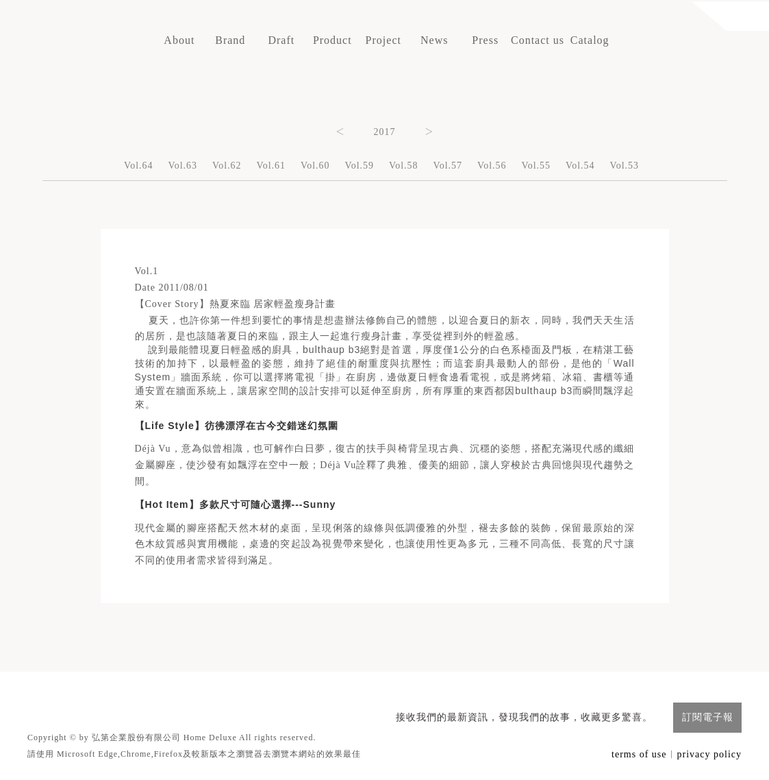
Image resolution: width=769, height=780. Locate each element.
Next (429, 130)
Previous (340, 130)
